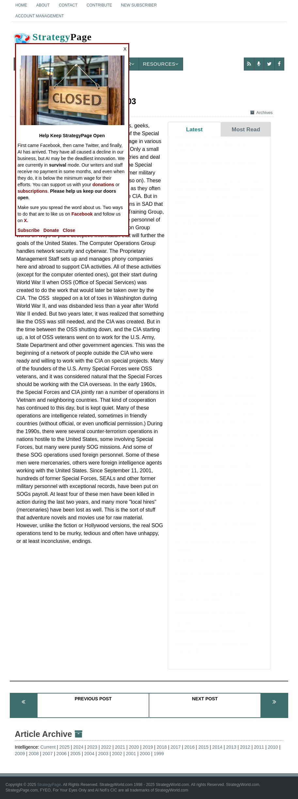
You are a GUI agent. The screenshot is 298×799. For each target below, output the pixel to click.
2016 (189, 747)
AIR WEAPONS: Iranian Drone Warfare (216, 440)
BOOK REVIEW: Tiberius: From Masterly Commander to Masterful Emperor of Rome (218, 344)
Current (48, 747)
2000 (145, 753)
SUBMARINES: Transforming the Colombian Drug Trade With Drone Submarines (211, 150)
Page (52, 42)
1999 (159, 753)
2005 (75, 753)
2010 (273, 747)
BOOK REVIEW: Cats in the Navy (210, 619)
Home (21, 5)
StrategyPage (49, 784)
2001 (131, 753)
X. (26, 220)
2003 (103, 753)
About (43, 5)
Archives (261, 112)
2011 (259, 747)
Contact (68, 5)
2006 (61, 753)
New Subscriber (139, 5)
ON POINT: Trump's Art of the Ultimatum (217, 568)
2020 (134, 747)
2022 (106, 747)
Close (69, 230)
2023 (92, 747)
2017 (175, 747)
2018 (162, 747)
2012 (245, 747)
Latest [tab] (194, 129)
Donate (51, 230)
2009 (20, 753)
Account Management (39, 16)
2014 (217, 747)
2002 (117, 753)
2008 (34, 753)
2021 (120, 747)
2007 (47, 753)
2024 (78, 747)
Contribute (99, 5)
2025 (64, 747)
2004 (89, 753)
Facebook (82, 214)
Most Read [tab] (246, 129)
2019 (148, 747)
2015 (203, 747)
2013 (231, 747)
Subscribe (29, 230)
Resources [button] (161, 64)
